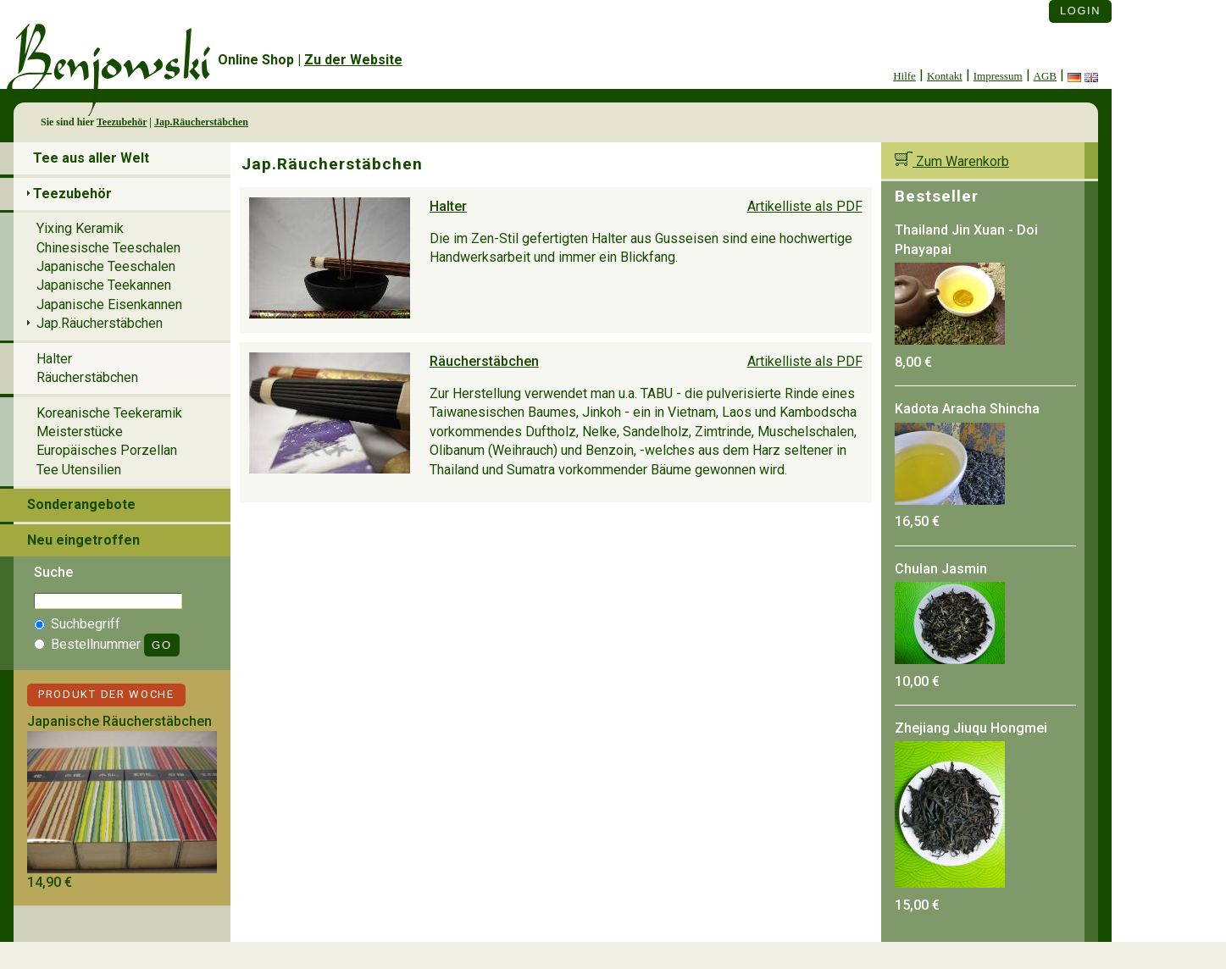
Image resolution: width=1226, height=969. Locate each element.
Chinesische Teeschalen (108, 248)
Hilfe (904, 75)
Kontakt (944, 75)
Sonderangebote (81, 504)
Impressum (998, 75)
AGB (1045, 75)
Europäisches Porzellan (106, 450)
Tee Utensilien (78, 470)
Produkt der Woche (106, 694)
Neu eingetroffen (83, 540)
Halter (448, 206)
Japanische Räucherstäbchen (119, 721)
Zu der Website (353, 60)
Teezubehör (122, 122)
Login (1080, 10)
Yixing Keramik (80, 228)
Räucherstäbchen (484, 361)
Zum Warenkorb (952, 161)
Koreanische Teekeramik (109, 413)
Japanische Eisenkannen (109, 304)
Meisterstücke (79, 432)
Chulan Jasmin (941, 569)
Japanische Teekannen (103, 285)
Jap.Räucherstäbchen (201, 122)
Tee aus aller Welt (91, 158)
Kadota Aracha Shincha (967, 409)
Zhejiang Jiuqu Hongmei (971, 728)
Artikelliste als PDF (805, 206)
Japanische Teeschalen (105, 266)
